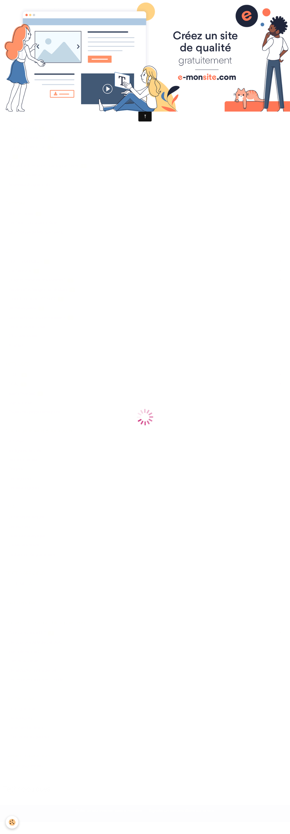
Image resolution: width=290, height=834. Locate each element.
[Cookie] (12, 822)
